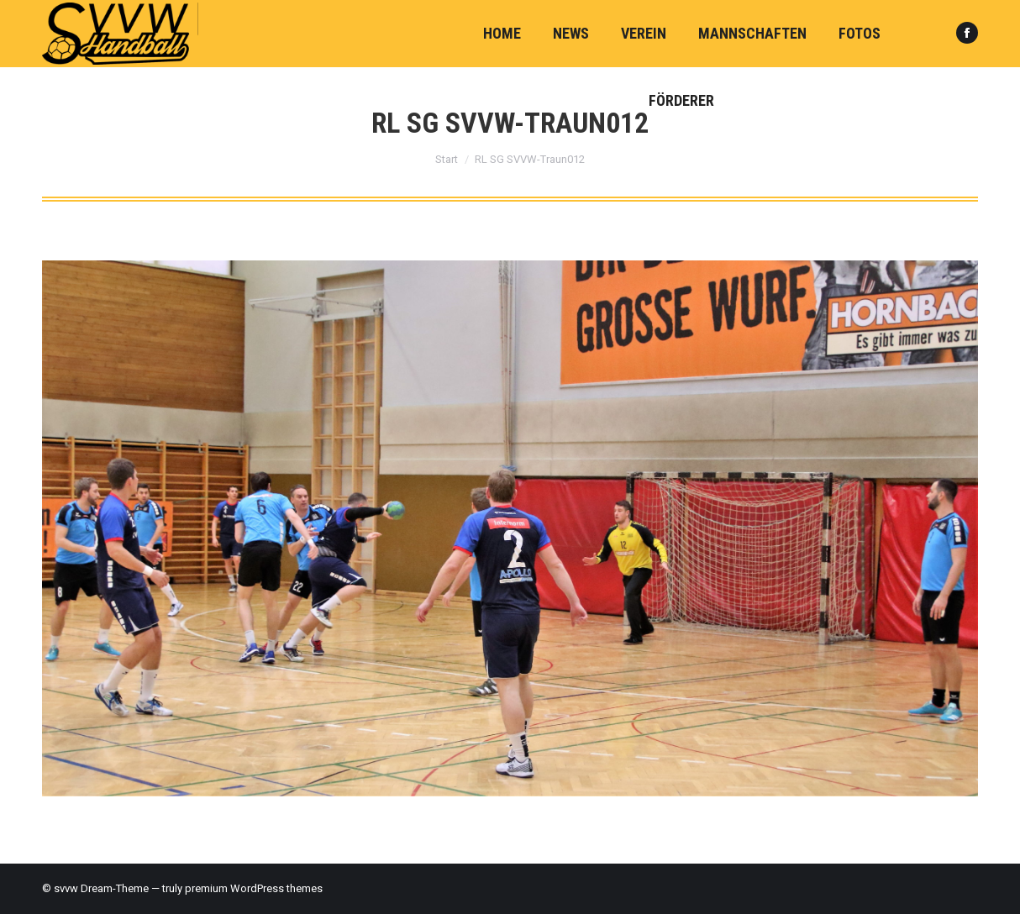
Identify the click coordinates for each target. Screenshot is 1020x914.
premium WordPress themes (254, 888)
